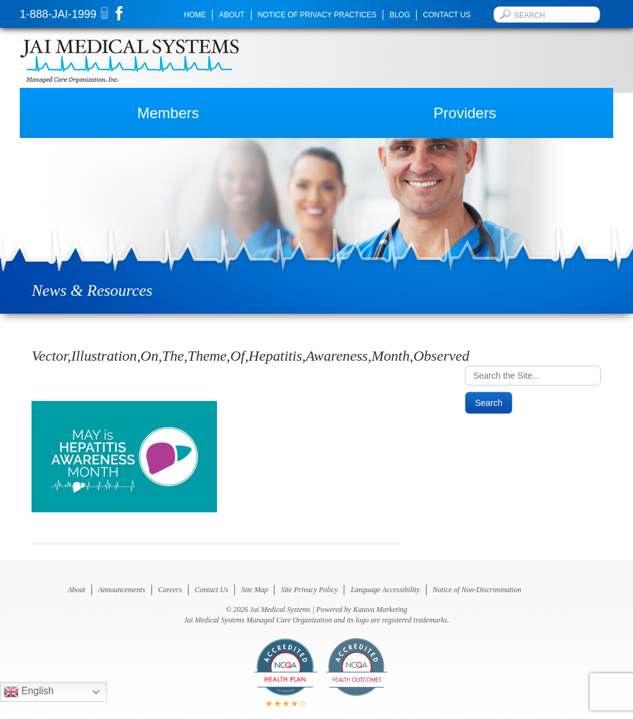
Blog (399, 15)
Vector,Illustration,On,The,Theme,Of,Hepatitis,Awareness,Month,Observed (250, 356)
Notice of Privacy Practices (317, 15)
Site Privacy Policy (309, 589)
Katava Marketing (380, 609)
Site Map (254, 589)
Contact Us (446, 15)
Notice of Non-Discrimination (477, 589)
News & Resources (92, 290)
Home (195, 15)
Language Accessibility (384, 589)
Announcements (121, 589)
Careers (170, 589)
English (29, 691)
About (231, 15)
